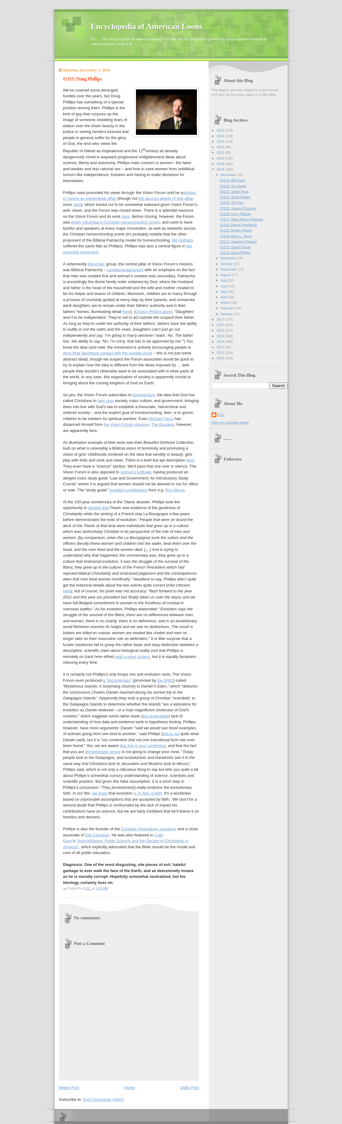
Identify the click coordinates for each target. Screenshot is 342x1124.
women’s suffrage (135, 472)
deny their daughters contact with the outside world (107, 353)
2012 (221, 347)
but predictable (156, 716)
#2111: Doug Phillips (235, 252)
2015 (221, 330)
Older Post (189, 1087)
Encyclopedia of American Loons (146, 26)
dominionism (144, 395)
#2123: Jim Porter (233, 186)
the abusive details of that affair (165, 198)
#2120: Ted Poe (231, 202)
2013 (221, 341)
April (224, 297)
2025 (221, 130)
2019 (221, 164)
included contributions (128, 490)
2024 (221, 136)
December (229, 175)
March (226, 302)
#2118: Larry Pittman (235, 214)
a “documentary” (117, 680)
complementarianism (125, 270)
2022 (221, 147)
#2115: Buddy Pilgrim (236, 230)
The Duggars (162, 424)
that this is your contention (143, 745)
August (226, 275)
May (224, 291)
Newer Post (69, 1087)
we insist (100, 793)
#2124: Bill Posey (233, 180)
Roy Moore (175, 490)
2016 (221, 325)
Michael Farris (161, 418)
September (229, 269)
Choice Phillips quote (153, 311)
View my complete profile (230, 422)
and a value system (133, 656)
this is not (171, 733)
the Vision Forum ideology (126, 424)
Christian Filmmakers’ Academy (148, 829)
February (228, 308)
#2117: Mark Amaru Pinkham (241, 219)
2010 (221, 358)
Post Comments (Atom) (103, 1099)
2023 (221, 141)
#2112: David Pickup (235, 247)
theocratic (96, 264)
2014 (221, 336)
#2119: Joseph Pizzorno (238, 208)
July (224, 280)
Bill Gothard (182, 240)
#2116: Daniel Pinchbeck (238, 225)
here (77, 204)
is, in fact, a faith (147, 793)
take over (106, 400)
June (225, 286)
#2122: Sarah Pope (234, 191)
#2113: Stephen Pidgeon (238, 241)
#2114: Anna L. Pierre (236, 236)
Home (129, 1087)
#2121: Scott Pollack (235, 197)
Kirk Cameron (97, 835)
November (229, 258)
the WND (165, 680)
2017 (221, 319)
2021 (221, 152)
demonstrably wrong (103, 751)
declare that (98, 507)
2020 (221, 158)
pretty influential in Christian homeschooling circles (115, 222)
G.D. (221, 414)
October (227, 264)
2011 (221, 352)
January (227, 314)
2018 (221, 169)
